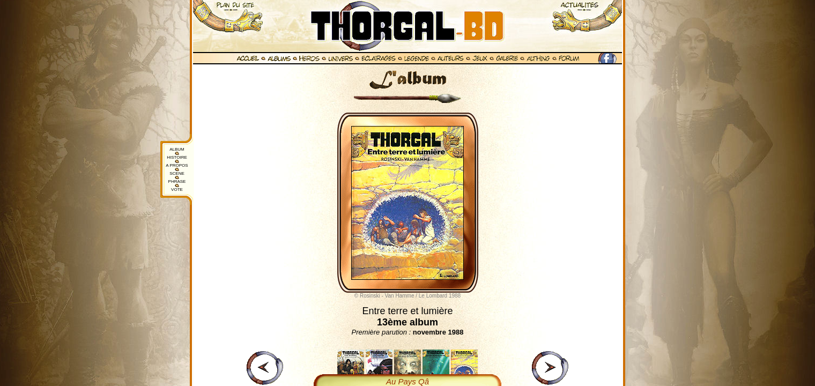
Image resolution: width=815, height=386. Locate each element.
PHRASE (177, 181)
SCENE (176, 173)
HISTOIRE (177, 157)
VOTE (177, 189)
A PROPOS (177, 165)
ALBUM (176, 149)
